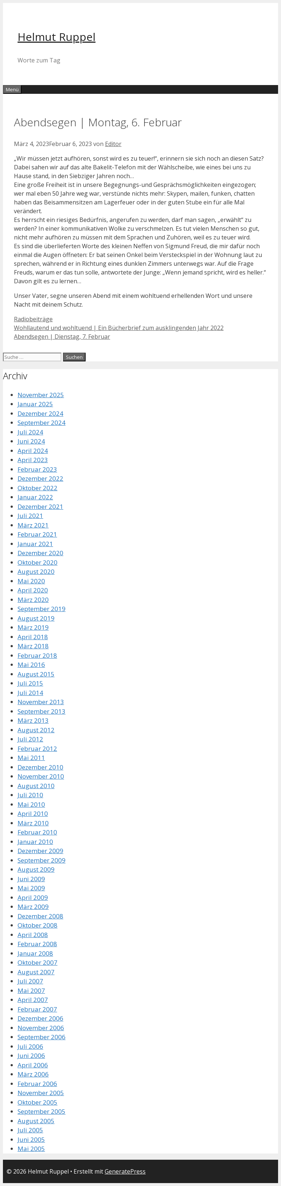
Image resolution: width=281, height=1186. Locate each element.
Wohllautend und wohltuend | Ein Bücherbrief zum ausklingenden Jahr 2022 (119, 328)
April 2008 (33, 934)
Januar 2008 (35, 953)
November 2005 (41, 1093)
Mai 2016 (31, 664)
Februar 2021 (37, 534)
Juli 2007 (30, 981)
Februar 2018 (37, 655)
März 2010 (33, 823)
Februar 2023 (37, 469)
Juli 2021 (30, 515)
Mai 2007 (31, 990)
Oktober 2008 (37, 925)
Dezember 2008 (40, 916)
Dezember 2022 (40, 478)
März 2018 (33, 646)
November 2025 (41, 395)
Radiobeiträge (33, 319)
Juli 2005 (30, 1130)
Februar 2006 (37, 1083)
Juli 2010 (30, 795)
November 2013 (41, 702)
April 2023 (33, 460)
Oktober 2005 (37, 1102)
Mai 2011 (31, 757)
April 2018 (33, 637)
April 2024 (33, 450)
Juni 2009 (31, 879)
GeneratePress (125, 1171)
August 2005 (36, 1121)
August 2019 (36, 618)
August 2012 (36, 730)
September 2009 (41, 860)
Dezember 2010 (40, 767)
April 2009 (33, 897)
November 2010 (41, 776)
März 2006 (33, 1074)
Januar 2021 (35, 544)
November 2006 (41, 1028)
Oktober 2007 (37, 962)
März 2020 (33, 599)
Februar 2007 (37, 1009)
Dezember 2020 (40, 553)
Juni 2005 (31, 1139)
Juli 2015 (30, 683)
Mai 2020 (31, 581)
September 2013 (41, 711)
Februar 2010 (37, 832)
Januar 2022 (35, 497)
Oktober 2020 (37, 562)
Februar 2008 (37, 944)
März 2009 (33, 906)
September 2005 (41, 1111)
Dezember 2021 (40, 506)
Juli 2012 (30, 739)
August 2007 (36, 972)
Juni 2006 (31, 1055)
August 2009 (36, 869)
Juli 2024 (30, 432)
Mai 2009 (31, 888)
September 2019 (41, 608)
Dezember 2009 (40, 851)
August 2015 (36, 674)
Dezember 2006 (40, 1018)
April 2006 (33, 1065)
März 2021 (33, 525)
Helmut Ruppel (56, 36)
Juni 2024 (31, 441)
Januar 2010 (35, 841)
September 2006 (41, 1037)
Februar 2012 (37, 748)
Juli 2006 (30, 1046)
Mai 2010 (31, 804)
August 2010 (36, 786)
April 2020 (33, 590)
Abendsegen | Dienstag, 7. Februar (62, 337)
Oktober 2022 (37, 488)
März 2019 (33, 627)
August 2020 (36, 571)
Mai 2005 (31, 1148)
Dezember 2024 (40, 413)
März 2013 (33, 720)
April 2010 (33, 813)
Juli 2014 (30, 692)
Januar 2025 (35, 404)
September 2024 (41, 422)
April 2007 (33, 999)
